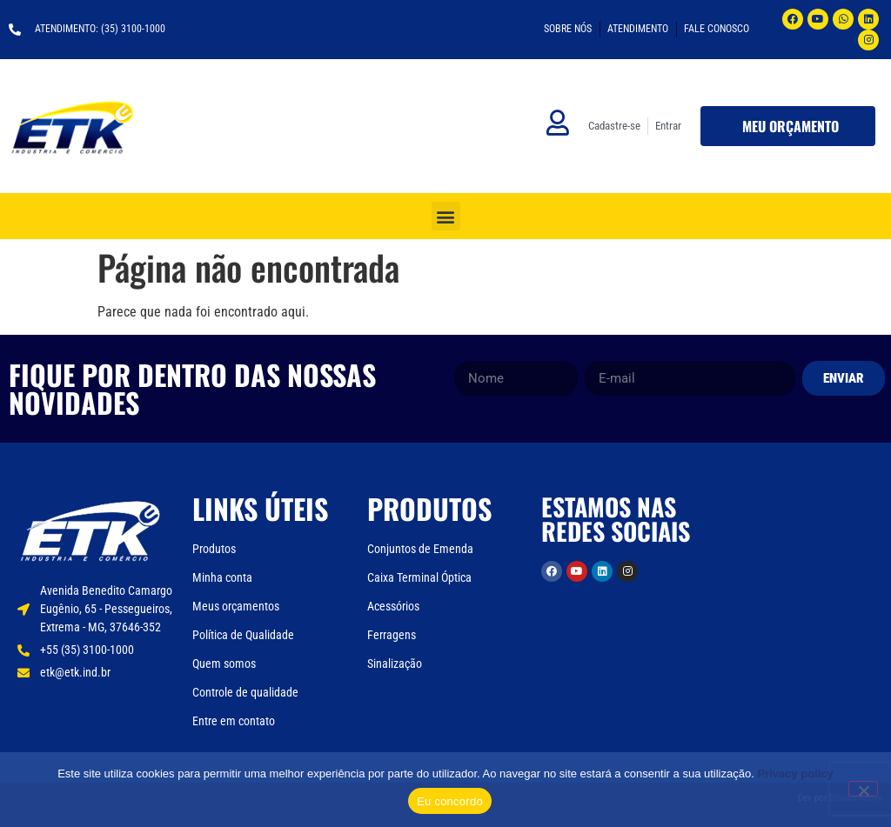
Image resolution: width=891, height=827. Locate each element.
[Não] (863, 789)
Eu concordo (450, 801)
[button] (446, 216)
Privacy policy (795, 773)
